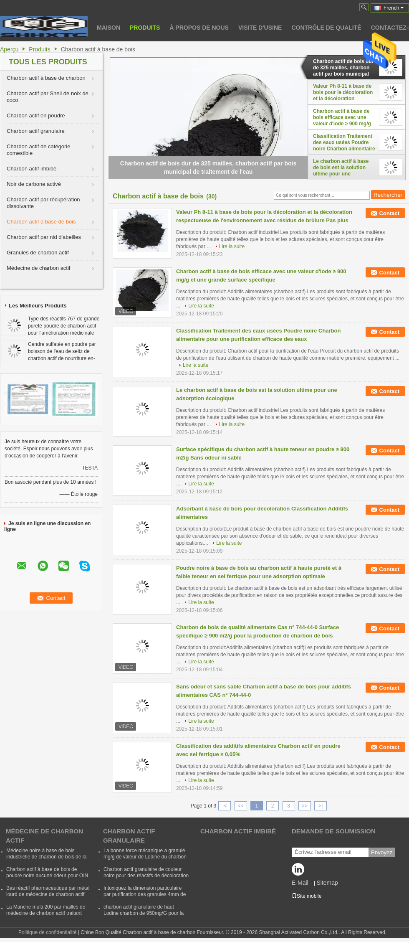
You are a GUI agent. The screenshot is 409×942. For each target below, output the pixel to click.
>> (305, 806)
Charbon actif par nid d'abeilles (44, 237)
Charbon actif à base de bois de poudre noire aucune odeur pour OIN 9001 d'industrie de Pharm (47, 875)
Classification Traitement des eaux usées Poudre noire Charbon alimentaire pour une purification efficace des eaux (344, 142)
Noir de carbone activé (34, 184)
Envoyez (381, 852)
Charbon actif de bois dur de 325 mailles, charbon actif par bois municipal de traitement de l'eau (343, 67)
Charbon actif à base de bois (41, 221)
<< (240, 806)
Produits (145, 27)
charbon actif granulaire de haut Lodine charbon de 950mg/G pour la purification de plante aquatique (144, 913)
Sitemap (327, 882)
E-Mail (300, 882)
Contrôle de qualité (326, 27)
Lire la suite (232, 246)
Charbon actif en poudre (36, 115)
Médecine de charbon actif (38, 268)
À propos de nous (199, 27)
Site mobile (306, 896)
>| (320, 806)
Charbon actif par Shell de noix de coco (47, 96)
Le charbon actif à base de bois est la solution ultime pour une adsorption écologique (341, 167)
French (394, 8)
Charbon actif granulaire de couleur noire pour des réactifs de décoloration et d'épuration (146, 875)
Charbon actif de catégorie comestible (38, 149)
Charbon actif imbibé (31, 168)
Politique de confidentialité (47, 932)
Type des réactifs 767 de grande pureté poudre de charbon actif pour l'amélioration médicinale (63, 326)
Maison (108, 27)
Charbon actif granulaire (36, 131)
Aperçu (9, 49)
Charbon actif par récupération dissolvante (43, 202)
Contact (389, 213)
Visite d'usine (260, 27)
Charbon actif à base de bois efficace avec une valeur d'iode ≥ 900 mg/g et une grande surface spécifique (342, 117)
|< (224, 806)
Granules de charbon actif (38, 252)
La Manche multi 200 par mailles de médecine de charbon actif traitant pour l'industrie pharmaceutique (45, 913)
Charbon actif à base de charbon (46, 78)
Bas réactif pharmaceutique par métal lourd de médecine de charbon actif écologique (47, 894)
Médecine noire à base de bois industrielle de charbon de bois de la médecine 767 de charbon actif (46, 857)
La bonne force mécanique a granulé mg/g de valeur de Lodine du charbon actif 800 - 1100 (145, 857)
